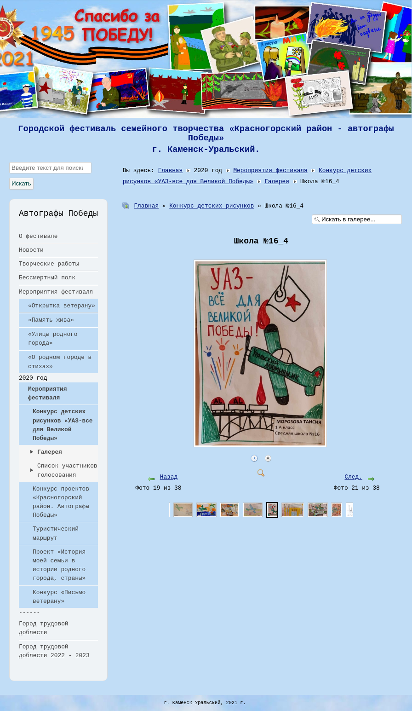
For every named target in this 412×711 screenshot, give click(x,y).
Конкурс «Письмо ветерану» (59, 597)
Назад (168, 477)
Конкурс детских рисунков (211, 205)
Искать (21, 183)
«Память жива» (51, 320)
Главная (170, 170)
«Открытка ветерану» (61, 305)
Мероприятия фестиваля (56, 292)
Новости (31, 250)
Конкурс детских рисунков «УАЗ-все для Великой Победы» (63, 425)
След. (353, 477)
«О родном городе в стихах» (60, 362)
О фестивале (38, 236)
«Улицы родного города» (53, 339)
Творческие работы (49, 263)
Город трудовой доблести (44, 628)
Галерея (49, 452)
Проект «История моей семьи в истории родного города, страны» (59, 565)
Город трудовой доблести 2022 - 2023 (54, 651)
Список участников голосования (67, 470)
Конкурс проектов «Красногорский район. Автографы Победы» (61, 502)
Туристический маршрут (56, 533)
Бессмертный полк (47, 277)
